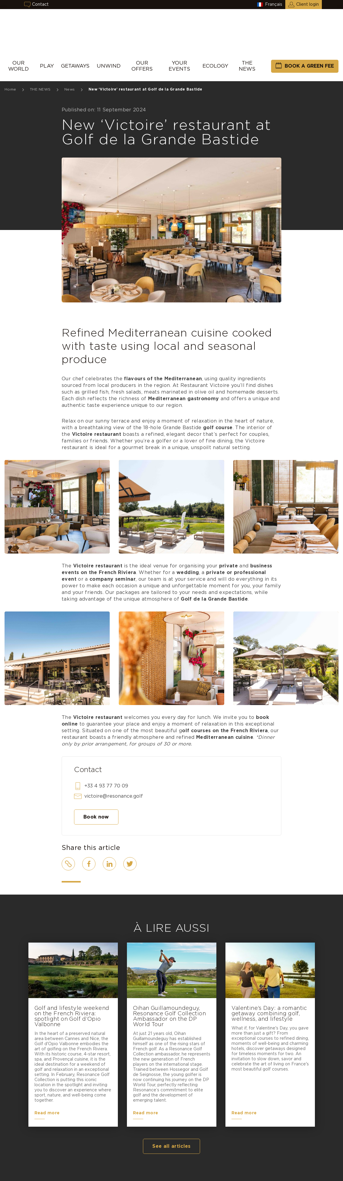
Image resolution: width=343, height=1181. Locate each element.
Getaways (75, 66)
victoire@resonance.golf (113, 796)
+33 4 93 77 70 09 (106, 786)
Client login (307, 4)
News (69, 89)
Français (273, 4)
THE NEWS (247, 66)
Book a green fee (309, 66)
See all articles (171, 1146)
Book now (96, 817)
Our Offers (142, 66)
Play (47, 66)
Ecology (215, 66)
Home (10, 89)
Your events (179, 66)
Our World (18, 66)
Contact (40, 4)
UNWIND (109, 66)
